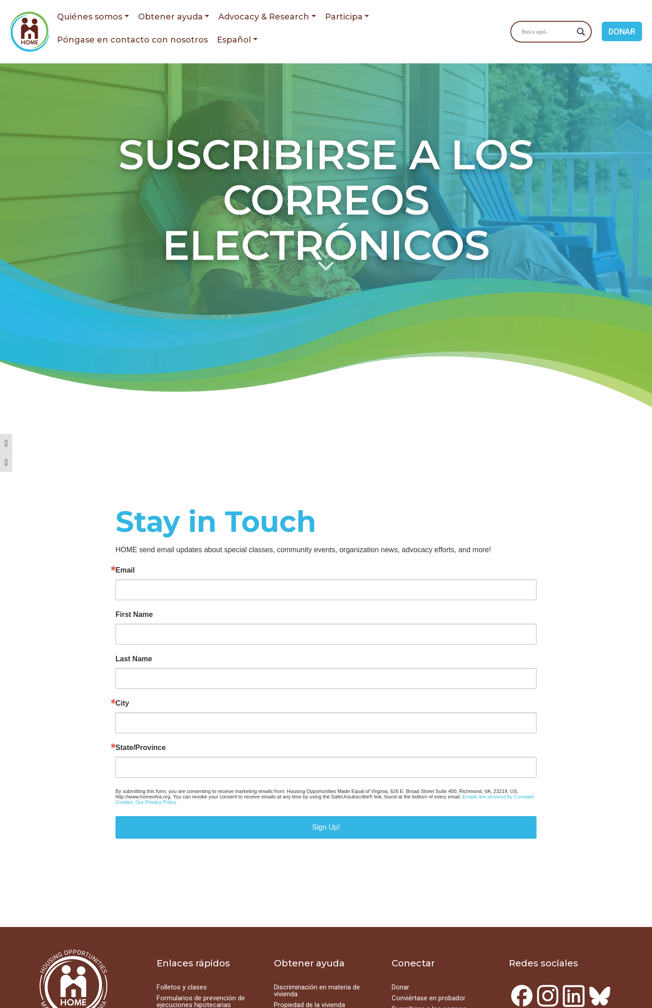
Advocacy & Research (263, 17)
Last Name (133, 659)
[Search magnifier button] (581, 31)
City (122, 703)
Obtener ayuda (170, 17)
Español (234, 40)
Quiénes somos (89, 17)
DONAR (622, 31)
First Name (134, 614)
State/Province (140, 747)
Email (125, 570)
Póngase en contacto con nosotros (132, 40)
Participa (344, 17)
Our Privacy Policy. (156, 802)
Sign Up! (326, 827)
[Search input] (547, 31)
